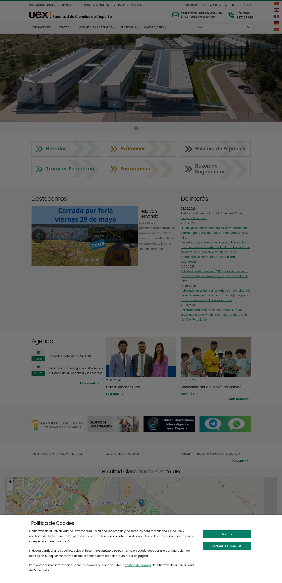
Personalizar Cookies (226, 546)
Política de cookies (138, 565)
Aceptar (226, 534)
